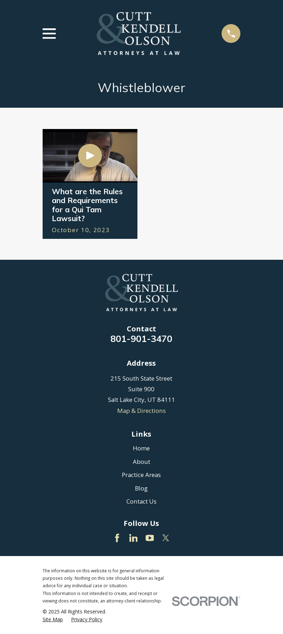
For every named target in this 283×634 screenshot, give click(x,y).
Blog (141, 488)
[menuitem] (53, 619)
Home (141, 448)
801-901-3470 (141, 338)
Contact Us (141, 501)
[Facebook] (117, 538)
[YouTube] (150, 538)
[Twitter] (166, 538)
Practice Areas (141, 475)
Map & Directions (141, 410)
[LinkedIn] (133, 538)
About (141, 462)
